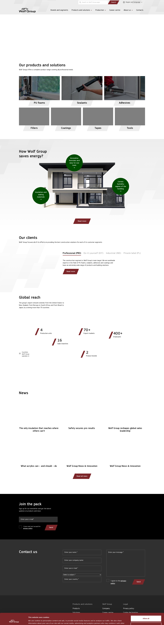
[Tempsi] (28, 2)
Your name (82, 553)
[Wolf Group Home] (27, 10)
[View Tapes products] (98, 118)
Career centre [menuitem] (114, 10)
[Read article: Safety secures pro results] (82, 415)
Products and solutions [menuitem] (81, 10)
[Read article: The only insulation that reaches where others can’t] (39, 416)
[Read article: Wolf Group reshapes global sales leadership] (125, 416)
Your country (82, 580)
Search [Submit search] (113, 2)
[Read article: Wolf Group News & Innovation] (82, 452)
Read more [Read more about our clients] (71, 271)
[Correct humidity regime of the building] (120, 186)
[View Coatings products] (66, 118)
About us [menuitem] (127, 10)
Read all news (82, 476)
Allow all (146, 607)
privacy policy (27, 528)
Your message (125, 564)
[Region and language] (133, 2)
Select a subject (82, 575)
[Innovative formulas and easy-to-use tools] (74, 162)
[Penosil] (21, 2)
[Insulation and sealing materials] (40, 195)
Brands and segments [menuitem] (59, 10)
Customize (146, 614)
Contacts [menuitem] (139, 10)
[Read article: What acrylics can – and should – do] (39, 452)
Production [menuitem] (99, 10)
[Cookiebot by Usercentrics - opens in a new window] (14, 620)
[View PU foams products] (39, 90)
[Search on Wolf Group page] (93, 2)
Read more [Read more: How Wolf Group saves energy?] (82, 221)
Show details (33, 621)
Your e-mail (82, 569)
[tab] (72, 253)
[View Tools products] (130, 118)
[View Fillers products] (34, 118)
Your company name (82, 561)
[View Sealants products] (82, 90)
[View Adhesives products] (124, 90)
